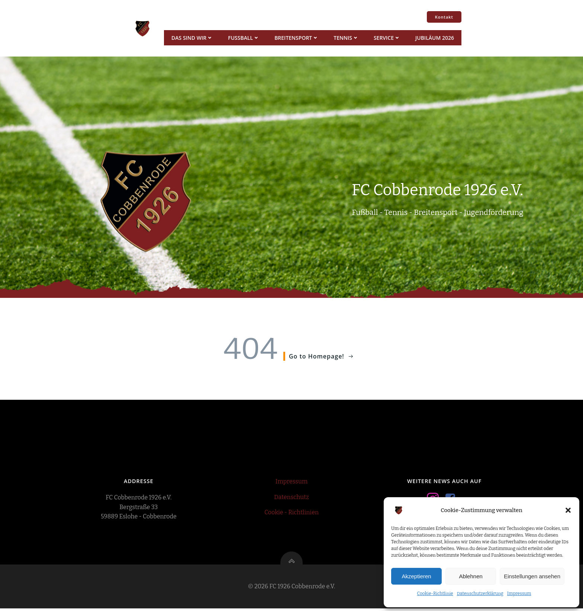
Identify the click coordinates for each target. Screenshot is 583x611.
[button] (568, 510)
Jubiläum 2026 (434, 37)
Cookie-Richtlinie (435, 593)
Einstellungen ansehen (532, 576)
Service (386, 37)
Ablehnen (470, 576)
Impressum (519, 593)
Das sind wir (192, 37)
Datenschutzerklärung (480, 593)
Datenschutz (291, 498)
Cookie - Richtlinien (291, 513)
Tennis (345, 37)
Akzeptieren (416, 576)
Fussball (243, 37)
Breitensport (296, 37)
